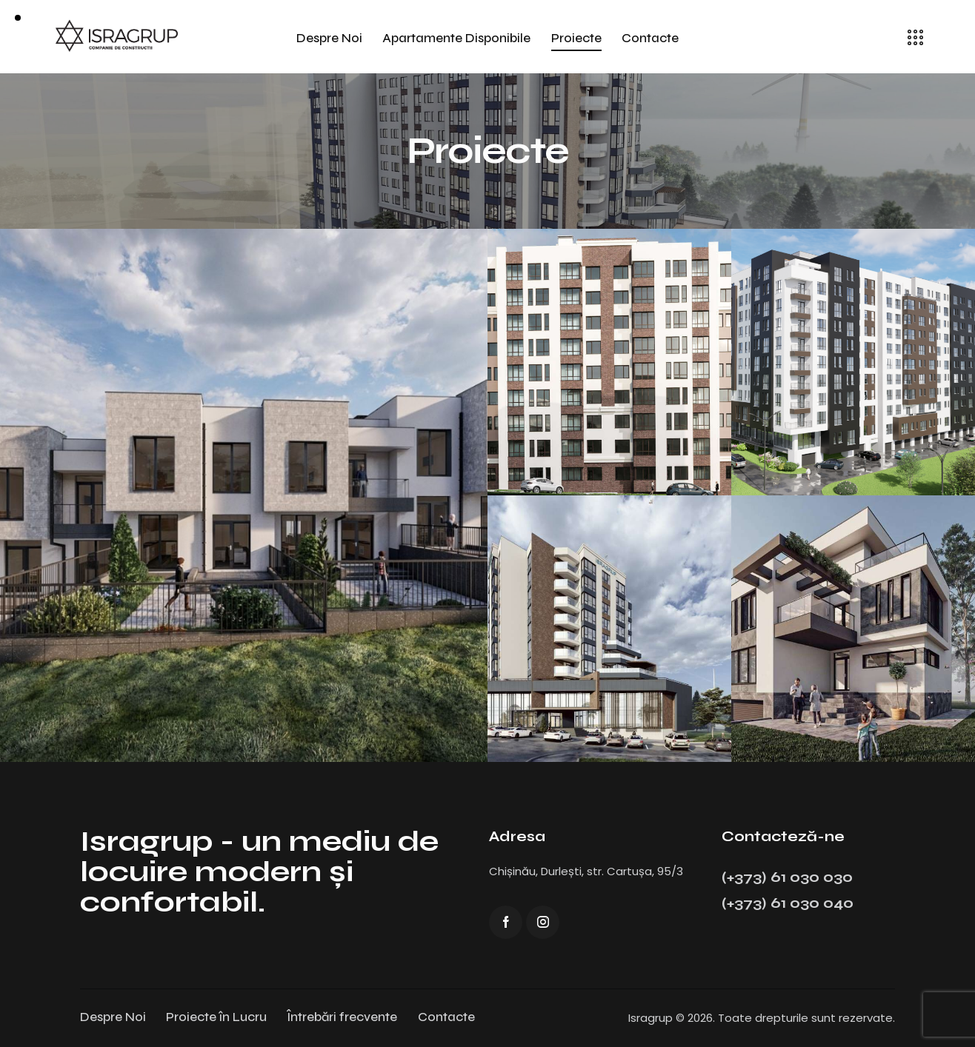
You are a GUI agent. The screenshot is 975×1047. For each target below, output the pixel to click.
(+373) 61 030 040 (787, 902)
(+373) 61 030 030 (787, 877)
